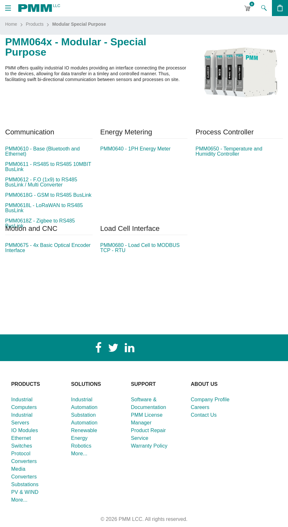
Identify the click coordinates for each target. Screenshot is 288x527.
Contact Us (204, 415)
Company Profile (210, 399)
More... (19, 500)
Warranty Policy (149, 446)
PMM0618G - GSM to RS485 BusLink (48, 195)
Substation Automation (84, 418)
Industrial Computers (24, 403)
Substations (25, 484)
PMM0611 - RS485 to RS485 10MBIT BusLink (48, 167)
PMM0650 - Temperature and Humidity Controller (228, 151)
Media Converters (24, 472)
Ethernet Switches (21, 442)
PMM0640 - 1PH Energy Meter (135, 148)
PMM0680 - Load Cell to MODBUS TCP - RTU (140, 248)
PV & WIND (25, 492)
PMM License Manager (147, 418)
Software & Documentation (148, 403)
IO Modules (24, 430)
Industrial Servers (22, 418)
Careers (200, 407)
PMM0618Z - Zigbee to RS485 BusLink (40, 223)
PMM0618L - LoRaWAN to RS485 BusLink (44, 208)
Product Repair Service (148, 434)
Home (11, 24)
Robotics (81, 446)
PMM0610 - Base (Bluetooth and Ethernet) (42, 151)
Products (34, 24)
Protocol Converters (24, 457)
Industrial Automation (84, 403)
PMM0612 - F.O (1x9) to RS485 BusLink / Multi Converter (41, 182)
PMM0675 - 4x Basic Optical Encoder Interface (48, 248)
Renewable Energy (84, 434)
